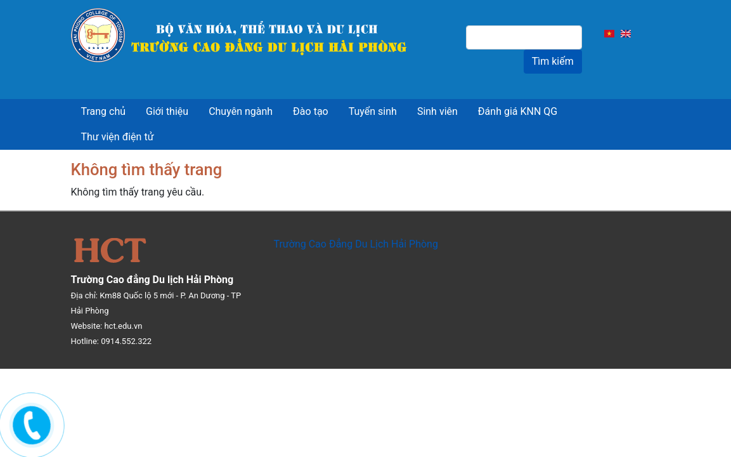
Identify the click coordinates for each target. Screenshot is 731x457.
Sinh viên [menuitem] (437, 111)
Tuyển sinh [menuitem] (373, 111)
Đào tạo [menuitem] (310, 111)
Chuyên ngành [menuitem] (241, 111)
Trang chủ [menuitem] (103, 111)
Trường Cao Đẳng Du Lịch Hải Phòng (355, 244)
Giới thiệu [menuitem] (167, 111)
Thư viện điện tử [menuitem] (117, 137)
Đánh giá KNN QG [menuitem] (517, 111)
